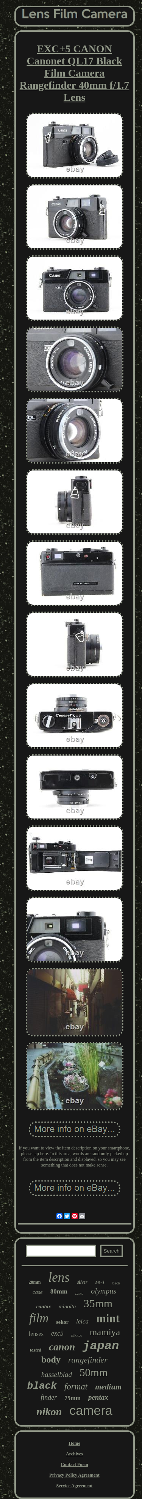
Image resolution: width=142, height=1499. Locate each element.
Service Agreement (74, 1485)
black (42, 1386)
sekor (62, 1322)
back (116, 1283)
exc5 (57, 1333)
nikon (49, 1411)
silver (82, 1282)
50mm (94, 1372)
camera (90, 1410)
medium (108, 1386)
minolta (67, 1306)
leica (82, 1321)
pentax (98, 1397)
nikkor (76, 1335)
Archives (74, 1454)
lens (59, 1277)
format (75, 1386)
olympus (103, 1291)
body (51, 1359)
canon (62, 1347)
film (38, 1318)
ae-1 (100, 1282)
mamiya (105, 1332)
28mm (35, 1282)
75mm (72, 1398)
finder (49, 1397)
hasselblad (56, 1374)
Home (74, 1443)
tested (35, 1350)
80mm (58, 1291)
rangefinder (88, 1359)
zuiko (79, 1293)
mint (108, 1318)
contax (43, 1306)
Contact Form (74, 1464)
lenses (36, 1334)
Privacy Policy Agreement (74, 1475)
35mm (98, 1303)
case (38, 1292)
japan (101, 1346)
